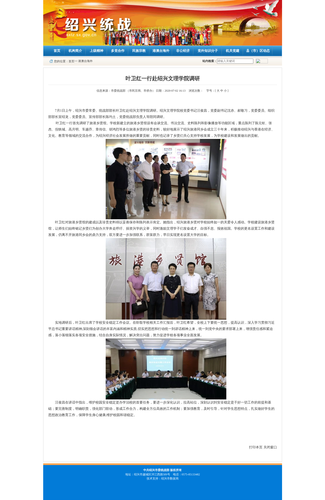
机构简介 (75, 51)
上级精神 (96, 51)
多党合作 (117, 51)
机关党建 (232, 51)
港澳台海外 (160, 51)
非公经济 (183, 51)
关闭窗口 (270, 447)
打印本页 (256, 447)
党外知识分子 (208, 51)
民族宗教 (139, 51)
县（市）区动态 (258, 51)
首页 (57, 51)
